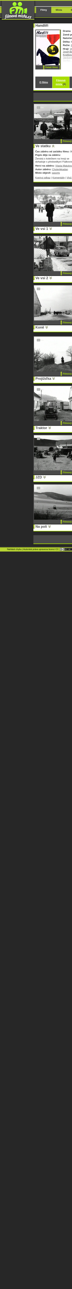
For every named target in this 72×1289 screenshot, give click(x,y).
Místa (59, 9)
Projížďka (43, 379)
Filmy (44, 9)
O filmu (43, 82)
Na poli (41, 526)
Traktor (41, 428)
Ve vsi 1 (42, 229)
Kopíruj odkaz (42, 177)
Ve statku (43, 146)
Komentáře (58, 177)
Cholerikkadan (60, 169)
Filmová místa (61, 82)
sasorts (56, 172)
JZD (39, 477)
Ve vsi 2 (42, 278)
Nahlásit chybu (14, 549)
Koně (40, 327)
